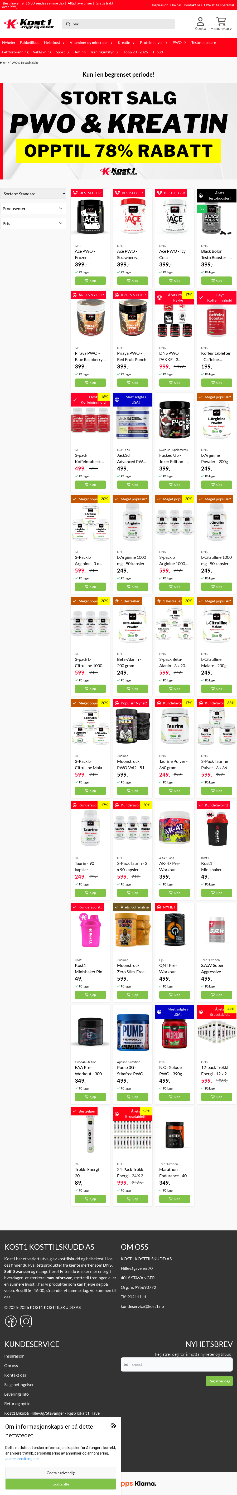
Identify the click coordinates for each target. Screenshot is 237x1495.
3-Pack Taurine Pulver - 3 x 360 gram (215, 765)
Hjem (4, 62)
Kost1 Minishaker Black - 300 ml (213, 867)
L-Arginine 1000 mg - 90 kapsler (131, 560)
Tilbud (157, 52)
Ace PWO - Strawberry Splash (127, 254)
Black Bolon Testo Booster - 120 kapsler (215, 254)
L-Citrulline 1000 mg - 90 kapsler (216, 560)
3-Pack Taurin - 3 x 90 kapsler (132, 866)
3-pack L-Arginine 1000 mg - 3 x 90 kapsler (172, 561)
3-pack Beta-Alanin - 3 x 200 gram (173, 663)
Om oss (176, 5)
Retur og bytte (17, 1403)
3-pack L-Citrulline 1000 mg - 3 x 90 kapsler (88, 663)
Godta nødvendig (61, 1472)
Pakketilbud (30, 42)
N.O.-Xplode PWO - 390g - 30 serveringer (174, 1071)
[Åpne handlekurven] (221, 24)
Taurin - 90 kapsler (84, 866)
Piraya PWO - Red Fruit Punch (131, 356)
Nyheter (9, 42)
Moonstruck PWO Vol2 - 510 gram (132, 765)
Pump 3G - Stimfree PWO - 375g (131, 1071)
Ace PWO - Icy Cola (172, 254)
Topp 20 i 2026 (136, 52)
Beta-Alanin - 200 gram (129, 662)
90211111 (136, 1296)
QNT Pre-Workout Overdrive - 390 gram (173, 969)
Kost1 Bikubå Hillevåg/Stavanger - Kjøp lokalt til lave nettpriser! (52, 1415)
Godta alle (60, 1484)
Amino (80, 52)
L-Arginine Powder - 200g (214, 458)
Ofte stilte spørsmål (219, 5)
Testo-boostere (203, 42)
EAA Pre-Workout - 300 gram (88, 1071)
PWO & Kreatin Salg (23, 62)
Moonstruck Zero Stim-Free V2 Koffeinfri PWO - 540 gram (132, 969)
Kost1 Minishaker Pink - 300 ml (89, 969)
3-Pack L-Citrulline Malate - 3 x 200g (90, 765)
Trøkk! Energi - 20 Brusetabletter (88, 1173)
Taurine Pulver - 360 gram (173, 764)
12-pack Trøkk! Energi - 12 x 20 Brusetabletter (215, 1071)
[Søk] (118, 24)
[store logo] (30, 24)
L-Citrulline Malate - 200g (213, 662)
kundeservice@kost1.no (142, 1306)
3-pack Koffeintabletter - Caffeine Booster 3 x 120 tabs (89, 459)
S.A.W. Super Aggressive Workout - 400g (215, 969)
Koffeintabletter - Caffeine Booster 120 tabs (216, 356)
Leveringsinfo (16, 1393)
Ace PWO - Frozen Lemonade (85, 254)
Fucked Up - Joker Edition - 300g (172, 459)
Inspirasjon (160, 5)
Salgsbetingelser (19, 1384)
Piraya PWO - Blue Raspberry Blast (89, 356)
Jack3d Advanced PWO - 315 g (131, 459)
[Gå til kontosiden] (200, 24)
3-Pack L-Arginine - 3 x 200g (87, 561)
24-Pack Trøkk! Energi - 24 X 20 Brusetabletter (131, 1173)
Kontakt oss (193, 5)
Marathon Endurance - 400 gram (174, 1173)
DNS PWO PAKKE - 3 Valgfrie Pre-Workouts (170, 356)
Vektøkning (42, 52)
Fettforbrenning (15, 52)
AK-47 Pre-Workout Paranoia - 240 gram (172, 867)
